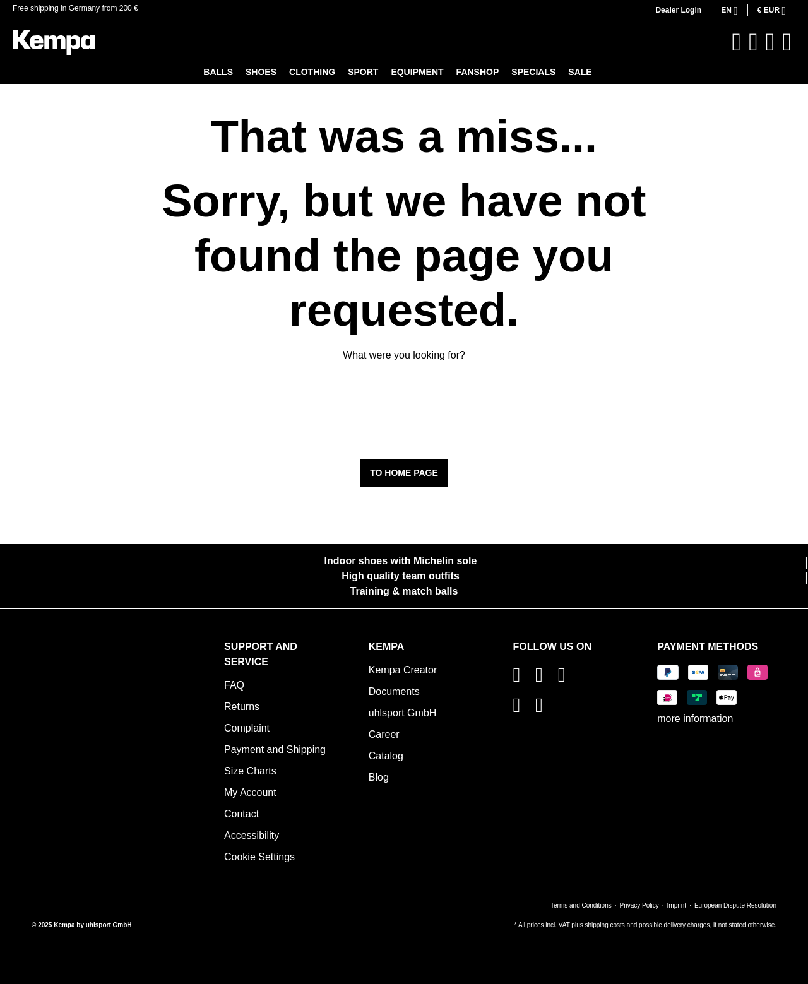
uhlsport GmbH (403, 713)
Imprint (677, 905)
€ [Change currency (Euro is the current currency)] (770, 10)
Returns (241, 706)
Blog (379, 777)
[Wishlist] (753, 42)
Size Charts (250, 771)
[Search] (737, 42)
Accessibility (251, 835)
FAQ (234, 685)
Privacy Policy (639, 905)
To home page (404, 473)
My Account (250, 792)
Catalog (386, 755)
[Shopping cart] (786, 42)
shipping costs (604, 925)
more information (695, 718)
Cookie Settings (259, 856)
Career (384, 734)
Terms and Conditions (581, 905)
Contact (241, 814)
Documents (394, 691)
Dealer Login (678, 10)
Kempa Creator (403, 670)
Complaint (247, 728)
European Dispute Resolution (735, 905)
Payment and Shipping (275, 749)
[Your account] (770, 42)
